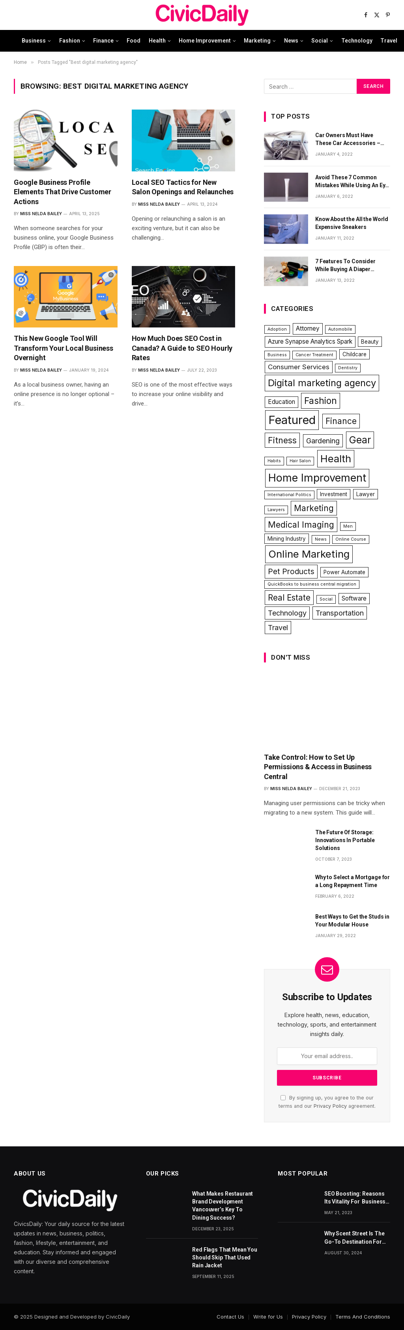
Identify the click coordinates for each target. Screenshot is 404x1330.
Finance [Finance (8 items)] (341, 421)
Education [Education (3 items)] (281, 402)
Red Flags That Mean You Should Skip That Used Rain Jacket (224, 1257)
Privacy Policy (330, 1106)
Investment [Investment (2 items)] (333, 494)
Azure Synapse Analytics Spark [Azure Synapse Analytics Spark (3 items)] (310, 341)
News (291, 40)
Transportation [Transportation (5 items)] (340, 612)
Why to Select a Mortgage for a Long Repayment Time (352, 881)
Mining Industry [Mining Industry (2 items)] (286, 539)
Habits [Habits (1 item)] (274, 460)
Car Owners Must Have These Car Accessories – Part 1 (347, 139)
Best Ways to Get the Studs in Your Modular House (352, 920)
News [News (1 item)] (321, 539)
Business (34, 40)
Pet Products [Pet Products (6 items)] (291, 571)
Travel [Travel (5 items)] (278, 627)
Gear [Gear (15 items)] (360, 440)
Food (133, 40)
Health (157, 40)
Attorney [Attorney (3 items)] (308, 328)
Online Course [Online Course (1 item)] (350, 539)
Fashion (69, 40)
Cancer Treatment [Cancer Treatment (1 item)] (314, 354)
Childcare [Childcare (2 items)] (354, 354)
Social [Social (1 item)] (326, 599)
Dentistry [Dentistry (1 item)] (347, 367)
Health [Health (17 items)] (335, 458)
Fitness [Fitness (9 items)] (282, 440)
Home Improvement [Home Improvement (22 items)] (317, 477)
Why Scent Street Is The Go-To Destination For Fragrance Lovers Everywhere (354, 1237)
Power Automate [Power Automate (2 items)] (344, 572)
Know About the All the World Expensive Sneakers (351, 223)
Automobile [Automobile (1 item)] (340, 329)
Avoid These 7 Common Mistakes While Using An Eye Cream (351, 181)
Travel (388, 40)
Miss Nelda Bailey (41, 213)
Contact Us (230, 1316)
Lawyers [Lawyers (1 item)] (276, 509)
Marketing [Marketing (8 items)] (314, 508)
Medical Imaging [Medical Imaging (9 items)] (301, 524)
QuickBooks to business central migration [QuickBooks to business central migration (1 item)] (311, 584)
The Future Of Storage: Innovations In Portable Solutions (345, 840)
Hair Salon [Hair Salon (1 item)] (300, 460)
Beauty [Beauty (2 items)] (370, 342)
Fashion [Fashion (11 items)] (320, 400)
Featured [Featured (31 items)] (292, 420)
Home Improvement (205, 40)
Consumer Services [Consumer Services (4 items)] (298, 367)
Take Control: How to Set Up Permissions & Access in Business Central (318, 767)
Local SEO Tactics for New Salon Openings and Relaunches (183, 187)
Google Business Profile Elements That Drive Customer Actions (62, 192)
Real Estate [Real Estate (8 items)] (289, 598)
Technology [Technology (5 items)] (287, 612)
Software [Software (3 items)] (354, 598)
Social (319, 40)
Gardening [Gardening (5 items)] (323, 440)
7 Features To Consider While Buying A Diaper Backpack (345, 265)
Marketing (257, 40)
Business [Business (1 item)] (277, 354)
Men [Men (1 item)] (348, 526)
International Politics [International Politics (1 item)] (289, 494)
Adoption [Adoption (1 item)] (277, 329)
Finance (103, 40)
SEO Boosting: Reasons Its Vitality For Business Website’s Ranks (354, 1197)
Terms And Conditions (362, 1316)
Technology (356, 40)
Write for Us (268, 1316)
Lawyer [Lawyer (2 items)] (365, 494)
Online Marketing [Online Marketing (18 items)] (309, 554)
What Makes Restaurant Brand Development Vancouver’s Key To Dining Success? (222, 1205)
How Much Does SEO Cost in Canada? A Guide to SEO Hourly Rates (182, 348)
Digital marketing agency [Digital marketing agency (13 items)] (322, 383)
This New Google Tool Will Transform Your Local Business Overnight (63, 348)
